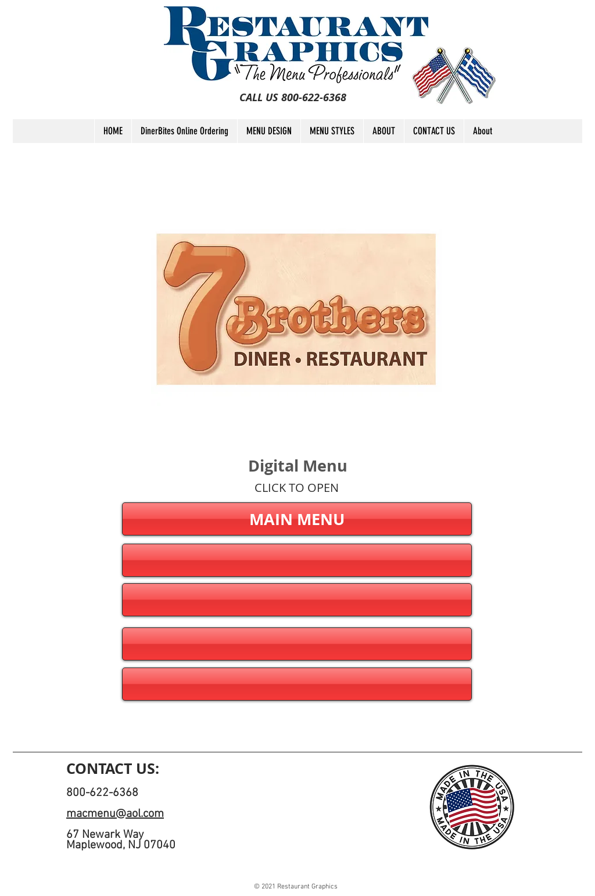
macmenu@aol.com (115, 814)
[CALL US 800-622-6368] (293, 97)
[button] (297, 560)
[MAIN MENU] (297, 519)
